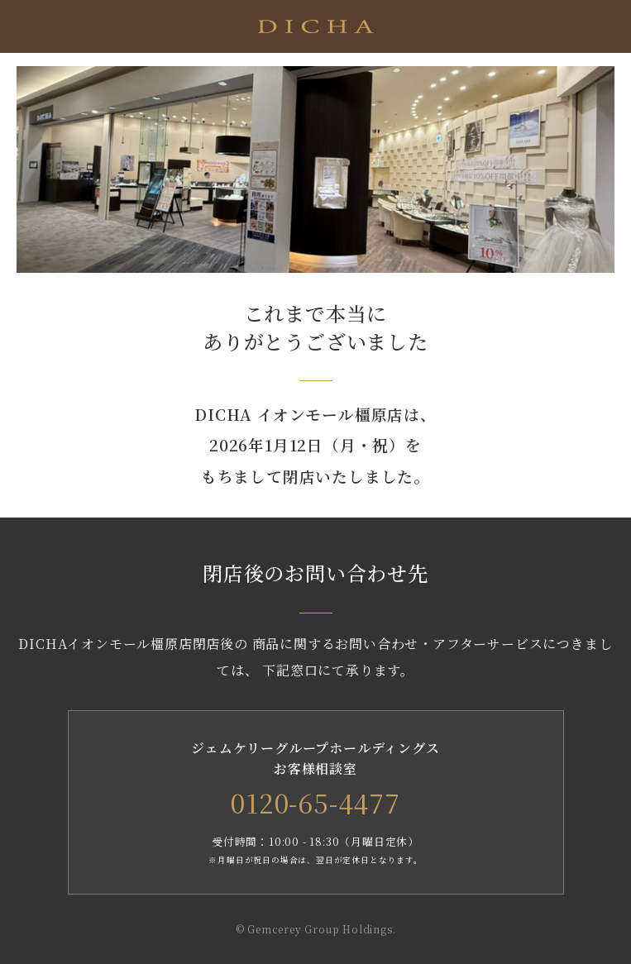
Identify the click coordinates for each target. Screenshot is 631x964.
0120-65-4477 (315, 802)
